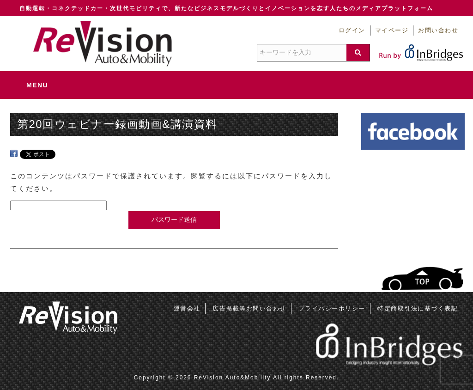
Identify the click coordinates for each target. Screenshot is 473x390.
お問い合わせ (438, 30)
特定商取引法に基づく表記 (417, 308)
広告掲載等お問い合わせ (249, 308)
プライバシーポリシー (331, 308)
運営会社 (187, 308)
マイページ (392, 30)
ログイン (352, 30)
